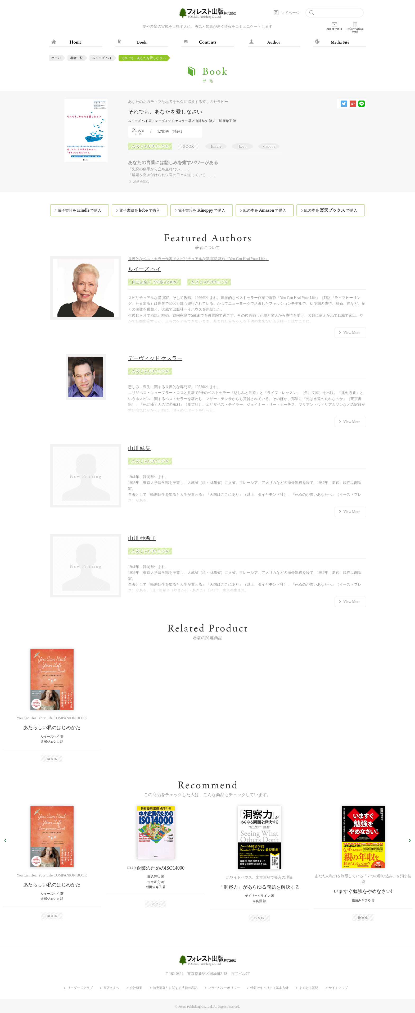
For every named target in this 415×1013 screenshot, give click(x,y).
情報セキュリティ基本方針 (269, 987)
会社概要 (136, 987)
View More (351, 332)
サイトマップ (338, 987)
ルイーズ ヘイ (102, 58)
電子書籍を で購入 (79, 210)
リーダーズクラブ (80, 987)
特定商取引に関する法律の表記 (175, 987)
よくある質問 (308, 987)
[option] (52, 705)
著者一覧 (76, 58)
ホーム (56, 58)
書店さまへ (111, 987)
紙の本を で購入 (264, 210)
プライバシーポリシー (224, 987)
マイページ (290, 13)
